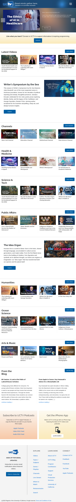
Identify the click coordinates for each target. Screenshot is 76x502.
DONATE (38, 40)
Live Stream (37, 477)
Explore (10, 111)
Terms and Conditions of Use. (43, 500)
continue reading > (6, 402)
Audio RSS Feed (18, 434)
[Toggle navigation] (70, 4)
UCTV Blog (51, 460)
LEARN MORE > (57, 436)
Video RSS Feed (18, 431)
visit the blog (69, 370)
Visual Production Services (51, 477)
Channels (36, 473)
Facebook (66, 464)
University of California (52, 485)
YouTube (66, 468)
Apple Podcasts (18, 428)
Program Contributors (52, 465)
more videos (69, 51)
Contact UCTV (67, 455)
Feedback (66, 459)
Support (50, 471)
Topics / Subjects (36, 461)
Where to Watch (36, 483)
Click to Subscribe (13, 474)
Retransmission (38, 488)
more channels (69, 125)
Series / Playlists (36, 468)
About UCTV (52, 455)
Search (35, 492)
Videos (35, 455)
